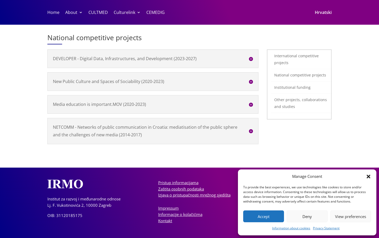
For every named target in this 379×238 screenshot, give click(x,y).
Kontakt (165, 220)
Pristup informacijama (178, 182)
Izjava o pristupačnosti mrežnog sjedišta (194, 195)
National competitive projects (300, 75)
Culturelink (124, 13)
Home (53, 13)
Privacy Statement (326, 228)
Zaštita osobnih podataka (181, 189)
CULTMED (98, 13)
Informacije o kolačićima (180, 214)
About (71, 13)
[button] (368, 176)
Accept (264, 216)
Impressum (168, 208)
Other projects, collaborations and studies (300, 103)
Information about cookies (291, 228)
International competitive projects (296, 59)
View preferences (350, 216)
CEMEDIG (155, 13)
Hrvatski (323, 13)
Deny (307, 216)
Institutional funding (292, 87)
